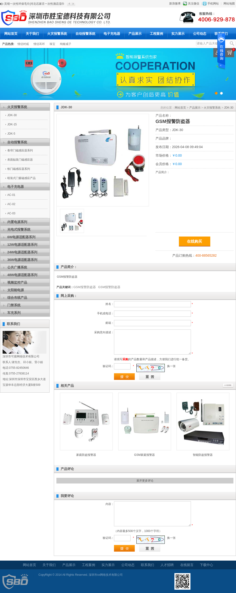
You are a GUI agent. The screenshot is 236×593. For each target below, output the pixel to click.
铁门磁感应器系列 (18, 169)
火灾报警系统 (57, 33)
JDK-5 (11, 133)
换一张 (171, 366)
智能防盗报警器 (203, 455)
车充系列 (14, 313)
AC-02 (11, 204)
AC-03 (11, 213)
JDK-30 (12, 115)
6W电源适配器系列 (21, 237)
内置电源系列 (17, 222)
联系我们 (221, 33)
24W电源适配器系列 (22, 252)
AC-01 (11, 195)
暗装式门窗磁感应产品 (21, 178)
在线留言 (187, 565)
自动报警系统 (85, 33)
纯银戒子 (65, 44)
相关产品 (67, 385)
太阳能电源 (15, 290)
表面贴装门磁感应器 (20, 159)
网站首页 (10, 33)
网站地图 (229, 3)
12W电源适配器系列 (22, 244)
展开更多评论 (144, 480)
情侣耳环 (39, 44)
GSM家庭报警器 (144, 455)
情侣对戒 (23, 44)
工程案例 (156, 33)
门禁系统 (14, 305)
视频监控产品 (17, 282)
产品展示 (135, 33)
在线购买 (194, 241)
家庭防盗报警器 (86, 455)
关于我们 (32, 33)
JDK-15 (12, 124)
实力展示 (178, 33)
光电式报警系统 (18, 229)
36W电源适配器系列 (22, 260)
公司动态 (199, 33)
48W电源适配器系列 (22, 275)
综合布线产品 (17, 297)
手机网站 (213, 3)
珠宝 (52, 44)
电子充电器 (112, 33)
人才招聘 (167, 565)
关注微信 (193, 3)
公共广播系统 (17, 267)
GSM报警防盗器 (84, 287)
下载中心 (206, 565)
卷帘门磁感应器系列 (20, 150)
